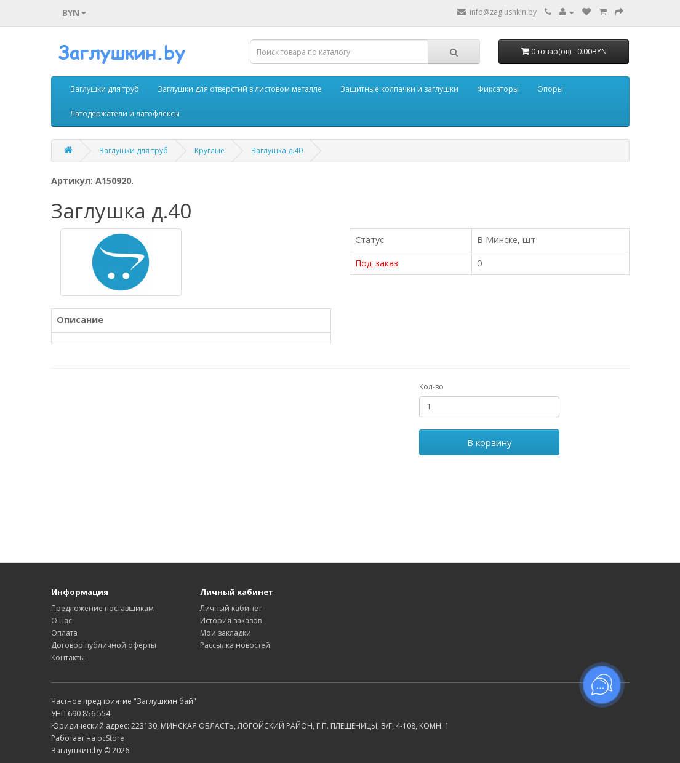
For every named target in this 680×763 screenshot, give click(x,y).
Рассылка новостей (235, 645)
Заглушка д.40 (277, 150)
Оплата (64, 633)
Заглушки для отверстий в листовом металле (240, 89)
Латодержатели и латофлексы (125, 113)
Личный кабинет (231, 608)
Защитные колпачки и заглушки (399, 89)
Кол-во (431, 387)
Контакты (68, 657)
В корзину (489, 442)
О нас (61, 620)
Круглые (209, 150)
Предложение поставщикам (102, 608)
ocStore (110, 738)
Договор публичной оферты (103, 645)
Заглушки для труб (104, 89)
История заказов (231, 620)
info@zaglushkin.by (497, 12)
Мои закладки (225, 633)
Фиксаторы (498, 89)
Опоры (550, 89)
